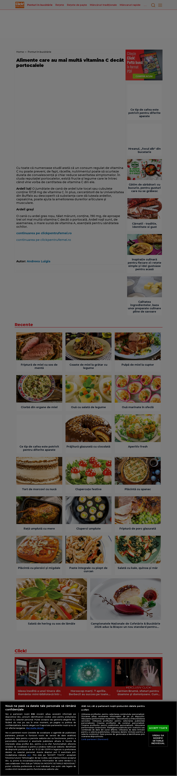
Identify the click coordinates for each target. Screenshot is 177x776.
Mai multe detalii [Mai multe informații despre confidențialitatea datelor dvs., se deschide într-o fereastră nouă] (35, 728)
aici (29, 755)
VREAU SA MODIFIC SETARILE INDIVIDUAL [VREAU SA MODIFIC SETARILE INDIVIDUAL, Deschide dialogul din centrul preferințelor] (158, 739)
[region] (88, 738)
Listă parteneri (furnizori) (94, 739)
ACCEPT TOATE (158, 728)
